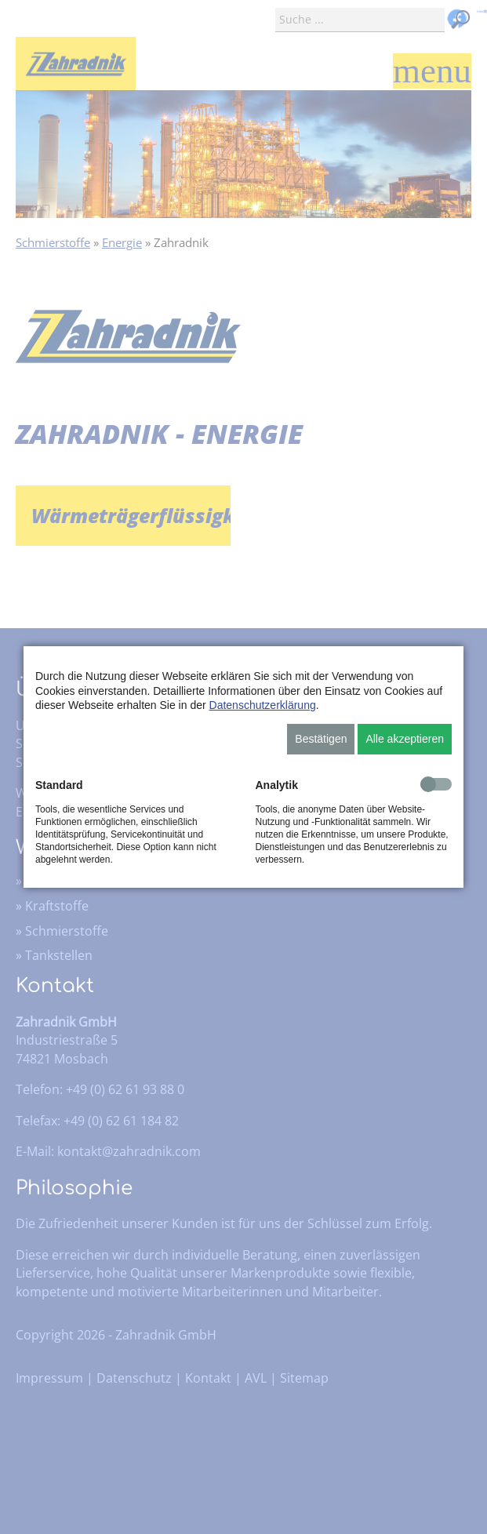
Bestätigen (321, 738)
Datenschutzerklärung (262, 705)
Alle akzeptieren (404, 738)
